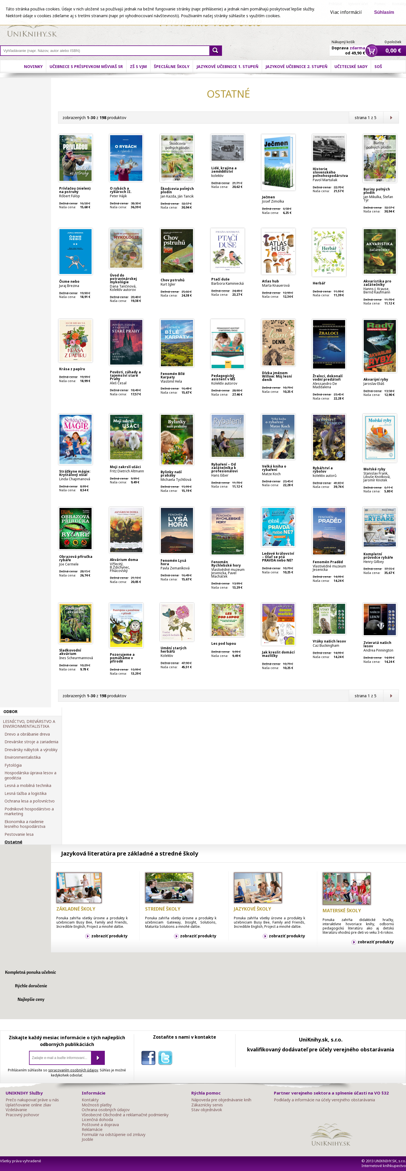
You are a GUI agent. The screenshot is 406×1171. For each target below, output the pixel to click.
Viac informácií (346, 12)
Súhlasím (384, 12)
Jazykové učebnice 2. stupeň (296, 66)
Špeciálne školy (171, 66)
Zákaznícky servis (207, 1105)
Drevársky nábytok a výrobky (31, 749)
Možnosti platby (97, 1105)
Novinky (33, 66)
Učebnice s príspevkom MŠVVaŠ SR (86, 66)
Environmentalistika (23, 757)
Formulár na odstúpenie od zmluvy (113, 1134)
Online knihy (32, 25)
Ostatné (13, 842)
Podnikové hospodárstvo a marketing (29, 811)
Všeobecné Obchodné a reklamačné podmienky (125, 1114)
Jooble (87, 1139)
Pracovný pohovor (22, 1114)
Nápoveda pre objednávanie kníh (221, 1099)
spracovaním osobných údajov (73, 1070)
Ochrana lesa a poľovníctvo (30, 801)
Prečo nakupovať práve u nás (32, 1099)
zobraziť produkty (109, 935)
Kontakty (90, 1099)
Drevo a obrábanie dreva (27, 734)
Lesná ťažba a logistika (25, 793)
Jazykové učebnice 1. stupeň (227, 66)
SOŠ (378, 66)
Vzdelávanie (16, 1109)
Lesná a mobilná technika (28, 785)
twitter (166, 1059)
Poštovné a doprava (100, 1124)
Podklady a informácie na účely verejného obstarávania (324, 1099)
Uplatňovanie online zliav (28, 1105)
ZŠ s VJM (138, 66)
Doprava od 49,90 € (348, 47)
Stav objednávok (206, 1109)
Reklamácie (92, 1129)
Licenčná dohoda (97, 1119)
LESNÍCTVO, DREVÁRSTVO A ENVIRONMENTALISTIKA (29, 724)
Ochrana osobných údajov (106, 1109)
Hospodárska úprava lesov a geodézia (30, 775)
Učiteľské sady (350, 66)
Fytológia (13, 765)
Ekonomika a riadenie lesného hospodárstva (25, 824)
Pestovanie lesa (19, 834)
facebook (149, 1059)
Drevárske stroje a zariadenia (31, 741)
